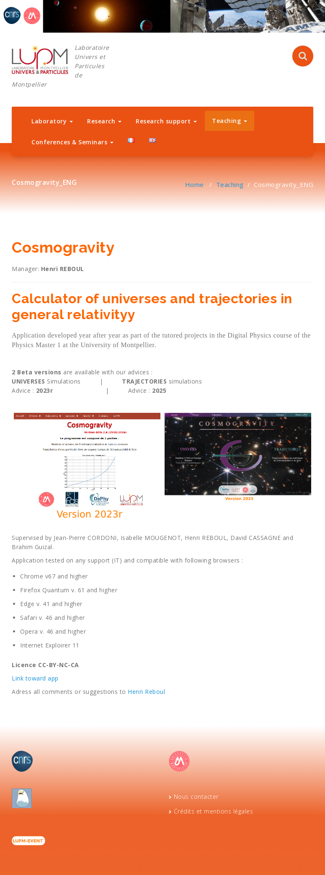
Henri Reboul (146, 692)
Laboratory (52, 121)
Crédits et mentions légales (213, 811)
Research (104, 121)
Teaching (229, 121)
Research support (166, 121)
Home (194, 184)
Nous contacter (196, 797)
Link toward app (35, 678)
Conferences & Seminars (72, 142)
